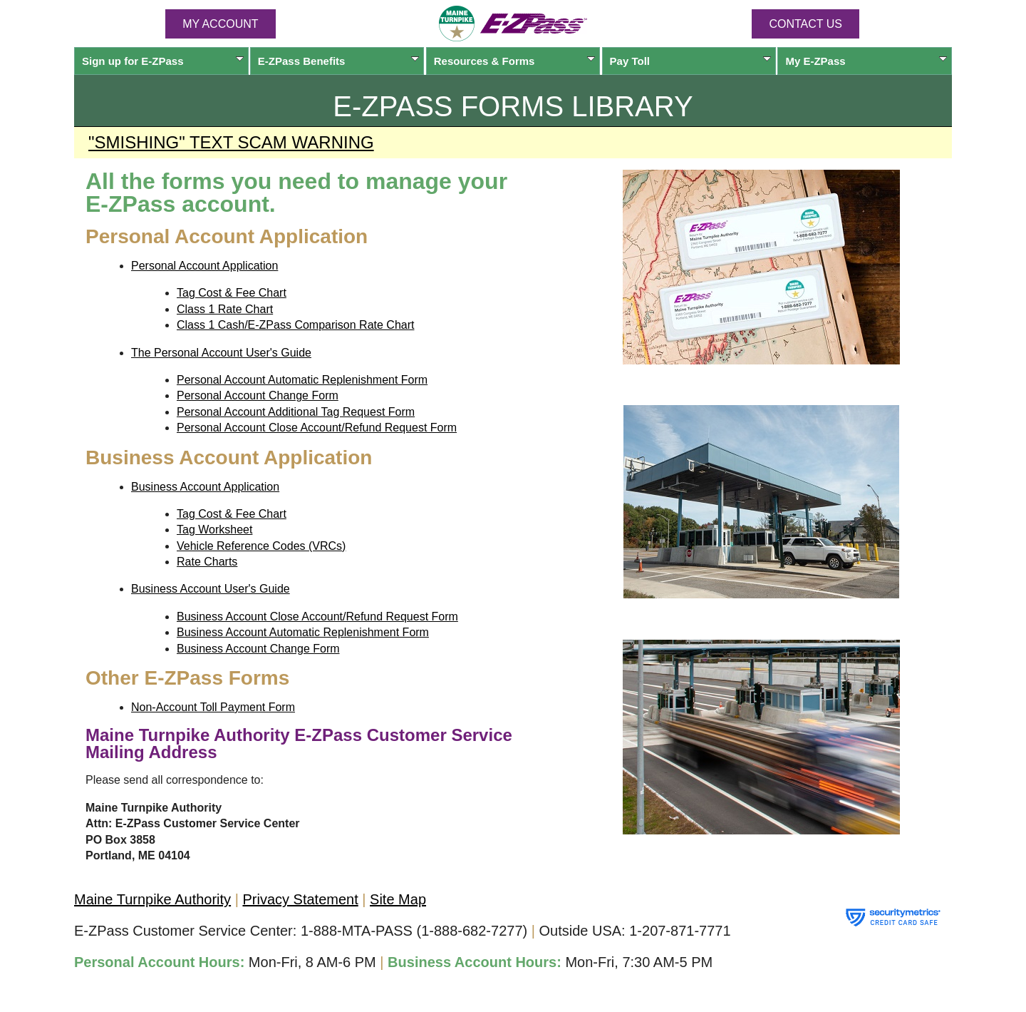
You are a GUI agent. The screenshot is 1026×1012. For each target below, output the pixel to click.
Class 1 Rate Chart (225, 309)
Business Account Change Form (258, 649)
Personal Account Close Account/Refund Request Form (317, 427)
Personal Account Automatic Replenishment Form (302, 380)
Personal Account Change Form (257, 395)
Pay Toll (691, 61)
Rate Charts (207, 562)
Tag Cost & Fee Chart (231, 293)
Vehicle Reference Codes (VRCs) (261, 546)
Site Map (398, 899)
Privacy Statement (300, 899)
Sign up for (163, 61)
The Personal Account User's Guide (221, 353)
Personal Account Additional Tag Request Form (296, 412)
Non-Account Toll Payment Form (213, 707)
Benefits (339, 61)
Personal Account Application (204, 266)
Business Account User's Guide (210, 589)
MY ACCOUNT (220, 24)
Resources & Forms (515, 61)
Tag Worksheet (214, 529)
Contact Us (805, 24)
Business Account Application (205, 487)
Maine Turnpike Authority (152, 899)
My (866, 61)
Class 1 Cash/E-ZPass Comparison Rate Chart (295, 325)
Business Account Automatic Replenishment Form (303, 632)
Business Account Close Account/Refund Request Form (317, 616)
